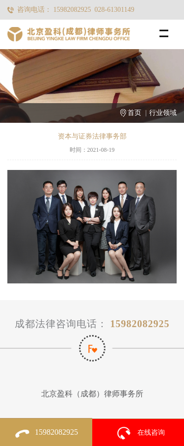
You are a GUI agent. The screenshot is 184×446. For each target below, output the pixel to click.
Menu (167, 29)
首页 (134, 112)
